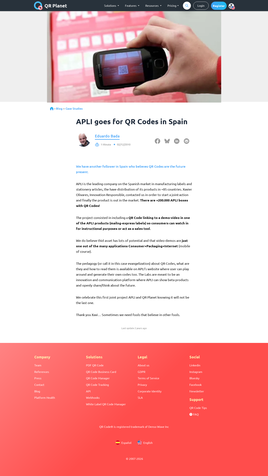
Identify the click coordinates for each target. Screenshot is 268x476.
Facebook (195, 384)
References (41, 371)
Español (123, 442)
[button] (219, 6)
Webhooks (93, 397)
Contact (39, 384)
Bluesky (194, 378)
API (88, 391)
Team (37, 365)
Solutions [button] (110, 5)
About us (143, 365)
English (145, 442)
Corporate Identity (149, 391)
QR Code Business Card (101, 371)
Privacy (142, 384)
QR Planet (50, 5)
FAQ (194, 414)
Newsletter (196, 391)
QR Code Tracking (97, 384)
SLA (140, 397)
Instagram (195, 371)
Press (37, 378)
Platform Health (44, 397)
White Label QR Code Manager (106, 404)
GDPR (141, 371)
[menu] (231, 5)
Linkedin (194, 365)
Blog (59, 108)
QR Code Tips (198, 407)
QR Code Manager (98, 378)
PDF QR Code (95, 365)
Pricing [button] (171, 5)
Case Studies (74, 108)
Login (200, 5)
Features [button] (131, 5)
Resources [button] (152, 5)
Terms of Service (148, 378)
